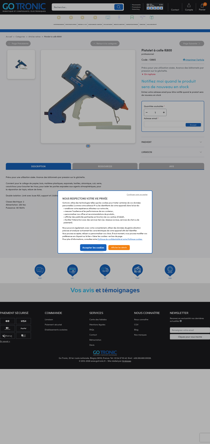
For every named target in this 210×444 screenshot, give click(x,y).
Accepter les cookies (93, 247)
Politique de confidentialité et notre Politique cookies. (120, 239)
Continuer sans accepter (137, 194)
